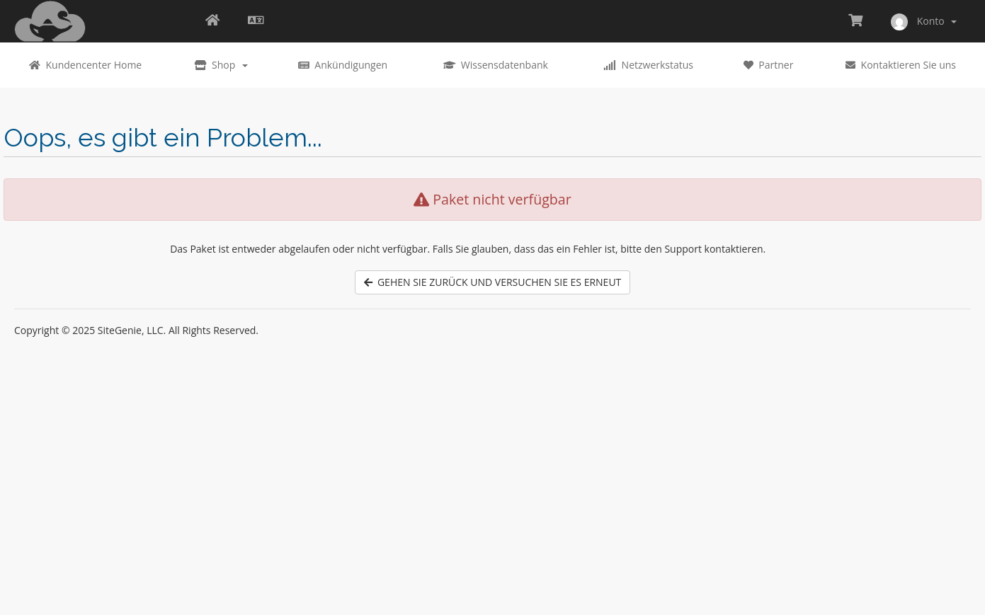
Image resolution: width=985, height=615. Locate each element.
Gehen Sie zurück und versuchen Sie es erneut (493, 282)
